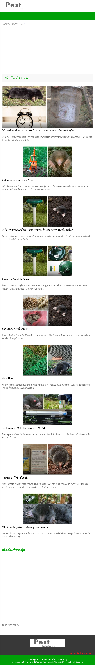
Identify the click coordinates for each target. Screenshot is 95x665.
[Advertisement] (47, 50)
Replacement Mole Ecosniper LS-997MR (24, 428)
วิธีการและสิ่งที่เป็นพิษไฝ (15, 328)
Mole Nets (7, 378)
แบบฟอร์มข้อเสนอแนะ (81, 653)
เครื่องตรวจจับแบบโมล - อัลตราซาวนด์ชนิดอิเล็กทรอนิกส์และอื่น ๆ (38, 229)
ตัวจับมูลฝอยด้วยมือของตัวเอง (18, 180)
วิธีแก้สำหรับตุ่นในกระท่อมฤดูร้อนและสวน (25, 527)
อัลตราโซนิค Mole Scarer (16, 279)
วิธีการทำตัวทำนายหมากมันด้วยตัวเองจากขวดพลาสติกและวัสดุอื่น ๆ (39, 130)
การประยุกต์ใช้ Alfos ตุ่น (15, 477)
